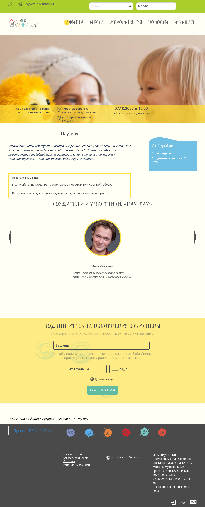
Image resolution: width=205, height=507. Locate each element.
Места (97, 22)
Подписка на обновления (39, 4)
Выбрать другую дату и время (130, 113)
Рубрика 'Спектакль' (57, 419)
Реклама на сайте (73, 454)
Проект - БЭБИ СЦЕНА (32, 430)
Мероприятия (126, 22)
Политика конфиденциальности (76, 463)
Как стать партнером (75, 458)
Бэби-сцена (16, 419)
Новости (158, 22)
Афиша (74, 22)
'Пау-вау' (82, 419)
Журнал (184, 22)
